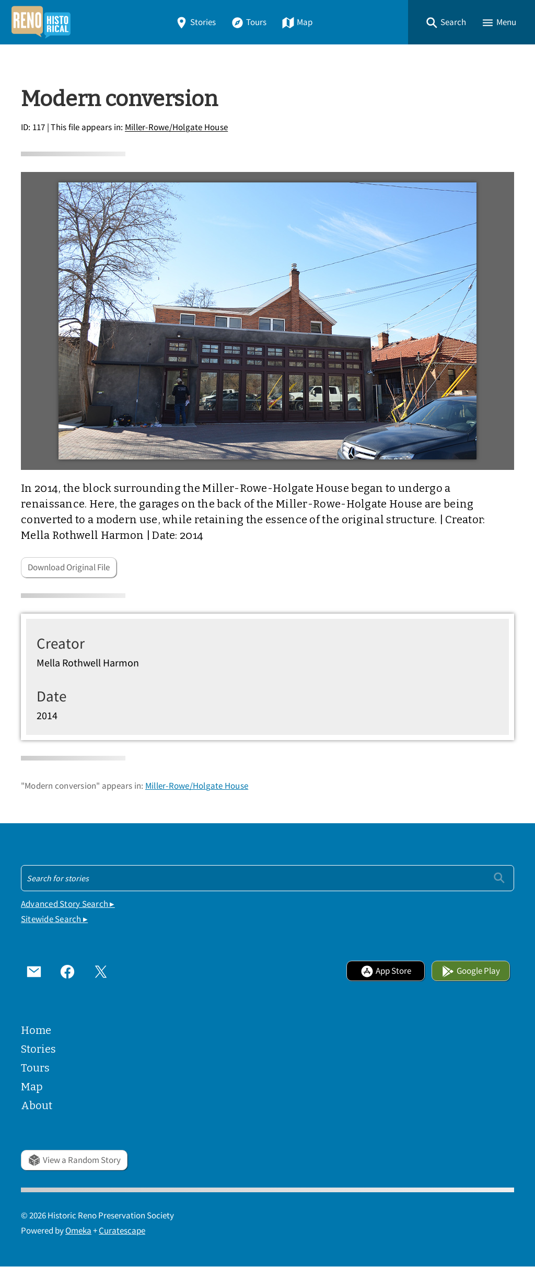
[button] (445, 22)
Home (36, 1030)
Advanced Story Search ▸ (68, 904)
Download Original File (69, 567)
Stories (195, 22)
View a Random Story (74, 1160)
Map (297, 22)
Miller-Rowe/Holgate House (176, 127)
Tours (248, 22)
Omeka (78, 1230)
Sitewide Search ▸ (54, 919)
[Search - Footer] (267, 878)
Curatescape (122, 1230)
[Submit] (499, 878)
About (36, 1105)
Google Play (470, 970)
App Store (385, 970)
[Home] (41, 22)
